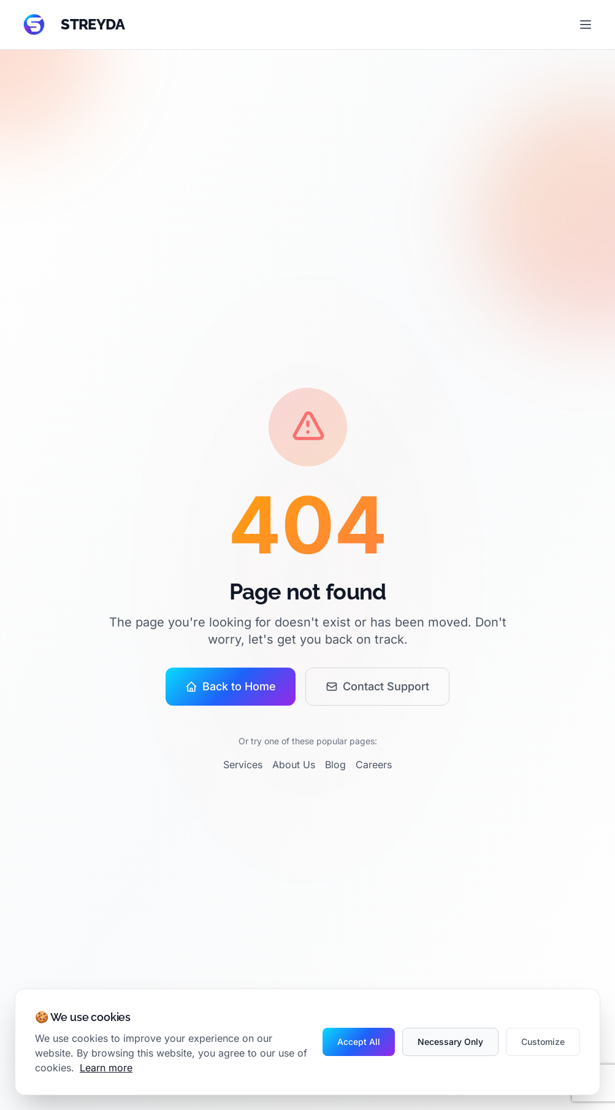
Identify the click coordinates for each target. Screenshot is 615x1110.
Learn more (106, 1068)
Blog (335, 764)
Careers (374, 764)
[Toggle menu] (585, 24)
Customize (543, 1041)
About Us (293, 764)
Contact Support (377, 686)
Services (242, 764)
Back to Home (230, 686)
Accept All (358, 1041)
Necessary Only (450, 1041)
